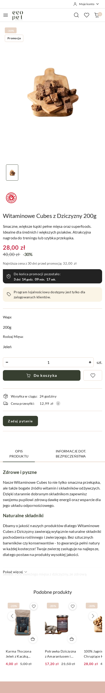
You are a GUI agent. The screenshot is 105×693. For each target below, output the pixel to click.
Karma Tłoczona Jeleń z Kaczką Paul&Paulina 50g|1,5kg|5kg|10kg (21, 654)
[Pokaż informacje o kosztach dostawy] (58, 403)
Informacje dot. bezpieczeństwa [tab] (71, 453)
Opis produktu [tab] (18, 453)
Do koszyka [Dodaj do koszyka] (41, 375)
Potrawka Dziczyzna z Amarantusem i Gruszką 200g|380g (60, 654)
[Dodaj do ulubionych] (92, 375)
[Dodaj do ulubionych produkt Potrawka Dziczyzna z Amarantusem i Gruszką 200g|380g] (72, 606)
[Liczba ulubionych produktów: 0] (86, 15)
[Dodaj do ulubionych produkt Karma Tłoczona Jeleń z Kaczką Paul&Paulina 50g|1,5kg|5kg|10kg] (33, 606)
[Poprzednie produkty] (12, 616)
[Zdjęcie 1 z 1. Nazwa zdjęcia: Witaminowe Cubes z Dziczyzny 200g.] (12, 172)
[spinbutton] (48, 362)
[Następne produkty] (93, 616)
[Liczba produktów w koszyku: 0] (96, 15)
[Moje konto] (86, 4)
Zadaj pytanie (20, 421)
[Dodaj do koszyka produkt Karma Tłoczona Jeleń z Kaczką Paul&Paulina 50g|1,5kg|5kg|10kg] (33, 638)
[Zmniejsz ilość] (6, 362)
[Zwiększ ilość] (89, 362)
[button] (52, 595)
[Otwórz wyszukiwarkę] (76, 15)
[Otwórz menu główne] (5, 15)
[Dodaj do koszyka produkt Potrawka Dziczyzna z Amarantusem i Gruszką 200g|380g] (72, 638)
